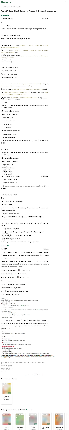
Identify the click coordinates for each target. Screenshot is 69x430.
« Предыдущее (30, 374)
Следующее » (39, 374)
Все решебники (30, 410)
